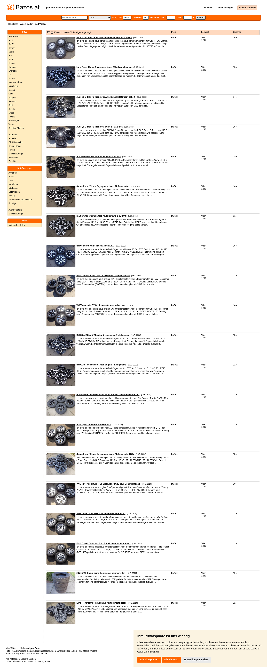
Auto (22, 24)
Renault (12, 101)
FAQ (13, 651)
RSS (80, 651)
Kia (10, 74)
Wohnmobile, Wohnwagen (20, 199)
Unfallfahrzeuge (16, 154)
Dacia (11, 52)
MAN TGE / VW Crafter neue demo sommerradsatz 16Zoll (104, 37)
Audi (11, 40)
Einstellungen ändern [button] (196, 659)
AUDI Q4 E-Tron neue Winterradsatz (93, 424)
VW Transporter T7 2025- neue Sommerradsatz (99, 305)
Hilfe (8, 651)
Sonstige (13, 203)
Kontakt (30, 651)
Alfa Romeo (14, 36)
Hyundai (12, 67)
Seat (11, 105)
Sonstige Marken (16, 128)
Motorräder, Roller (17, 225)
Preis (173, 32)
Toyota (11, 117)
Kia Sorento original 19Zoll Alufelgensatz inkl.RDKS (101, 216)
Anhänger (13, 173)
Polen (47, 661)
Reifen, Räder (15, 146)
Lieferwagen (14, 192)
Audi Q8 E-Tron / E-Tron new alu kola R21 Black (99, 127)
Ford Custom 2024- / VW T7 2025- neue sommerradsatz (103, 275)
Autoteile (13, 138)
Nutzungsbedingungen (45, 651)
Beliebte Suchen (28, 659)
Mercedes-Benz (16, 82)
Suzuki (12, 109)
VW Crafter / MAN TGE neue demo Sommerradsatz (100, 513)
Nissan (12, 90)
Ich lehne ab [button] (171, 659)
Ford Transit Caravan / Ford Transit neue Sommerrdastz (103, 543)
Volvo (11, 124)
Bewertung (21, 651)
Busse (11, 176)
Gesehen (237, 32)
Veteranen (13, 157)
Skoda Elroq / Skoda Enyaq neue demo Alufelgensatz (102, 186)
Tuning (12, 150)
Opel (11, 94)
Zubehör (12, 161)
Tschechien (29, 661)
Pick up (12, 195)
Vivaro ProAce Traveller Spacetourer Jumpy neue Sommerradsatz (108, 484)
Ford (11, 59)
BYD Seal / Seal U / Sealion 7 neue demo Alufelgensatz (102, 335)
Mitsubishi (13, 86)
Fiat (10, 55)
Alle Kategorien (13, 659)
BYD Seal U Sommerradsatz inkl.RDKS (95, 246)
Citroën (12, 48)
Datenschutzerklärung (67, 651)
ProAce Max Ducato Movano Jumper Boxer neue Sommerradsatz (107, 394)
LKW (11, 180)
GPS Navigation (16, 142)
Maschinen (13, 184)
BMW (11, 44)
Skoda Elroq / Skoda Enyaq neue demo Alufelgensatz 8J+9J (105, 454)
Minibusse (13, 188)
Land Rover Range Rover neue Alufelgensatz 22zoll (101, 603)
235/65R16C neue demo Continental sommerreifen (100, 573)
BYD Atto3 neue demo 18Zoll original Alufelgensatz (101, 365)
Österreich (18, 661)
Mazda (12, 78)
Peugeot (12, 97)
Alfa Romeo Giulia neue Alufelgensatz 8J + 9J (98, 156)
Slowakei (39, 661)
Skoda (11, 113)
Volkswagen (14, 120)
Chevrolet (13, 71)
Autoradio (13, 134)
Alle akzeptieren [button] (149, 659)
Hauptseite (13, 24)
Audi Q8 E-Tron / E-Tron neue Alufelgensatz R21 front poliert (105, 97)
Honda (11, 63)
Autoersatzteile (15, 210)
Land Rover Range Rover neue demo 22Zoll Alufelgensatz (104, 67)
